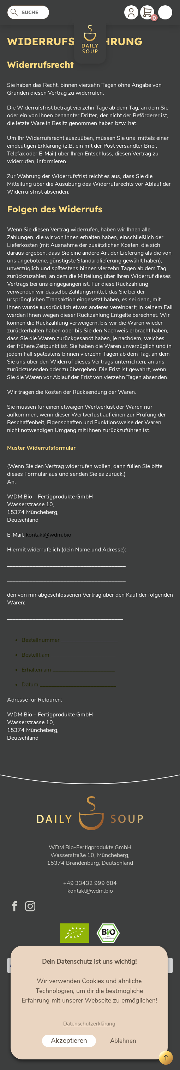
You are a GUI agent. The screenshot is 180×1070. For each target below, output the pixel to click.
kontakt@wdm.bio (48, 535)
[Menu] (165, 12)
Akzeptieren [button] (69, 1040)
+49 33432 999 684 (90, 883)
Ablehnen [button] (123, 1041)
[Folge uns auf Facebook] (15, 907)
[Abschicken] (16, 13)
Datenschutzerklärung (89, 1023)
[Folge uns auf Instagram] (30, 907)
